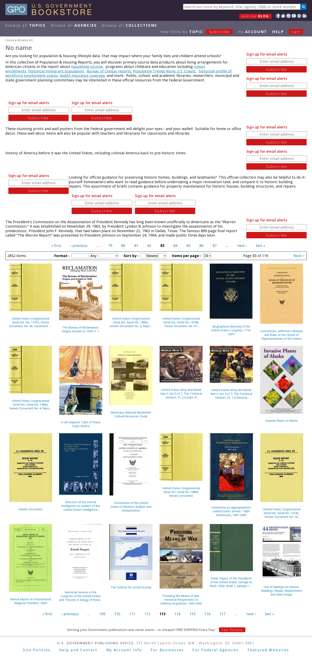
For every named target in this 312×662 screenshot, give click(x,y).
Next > (299, 255)
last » (260, 245)
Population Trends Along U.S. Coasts (164, 71)
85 (188, 245)
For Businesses (167, 649)
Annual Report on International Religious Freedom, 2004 (30, 601)
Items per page (186, 255)
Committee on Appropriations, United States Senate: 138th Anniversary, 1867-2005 (231, 511)
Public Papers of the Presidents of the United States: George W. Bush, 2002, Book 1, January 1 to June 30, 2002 (231, 582)
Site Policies (36, 649)
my (252, 31)
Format (61, 255)
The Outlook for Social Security (131, 587)
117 (222, 613)
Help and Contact (78, 649)
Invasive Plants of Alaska (281, 420)
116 (207, 613)
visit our (255, 16)
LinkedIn (304, 16)
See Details (232, 630)
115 (192, 613)
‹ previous (78, 245)
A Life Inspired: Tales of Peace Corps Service (80, 424)
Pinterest (299, 16)
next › (242, 245)
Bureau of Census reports (109, 71)
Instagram (288, 16)
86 (201, 245)
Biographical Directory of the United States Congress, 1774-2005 (231, 330)
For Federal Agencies (215, 649)
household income (87, 66)
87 (214, 245)
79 (110, 245)
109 (102, 613)
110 (117, 613)
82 (149, 245)
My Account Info (124, 649)
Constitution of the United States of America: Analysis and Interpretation (130, 506)
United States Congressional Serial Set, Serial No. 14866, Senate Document (181, 492)
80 (123, 245)
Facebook (278, 16)
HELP (278, 31)
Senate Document (30, 509)
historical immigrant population (56, 71)
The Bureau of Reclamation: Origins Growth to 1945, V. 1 (80, 329)
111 (132, 613)
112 (147, 613)
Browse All (25, 25)
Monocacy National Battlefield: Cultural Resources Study (131, 414)
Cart (296, 31)
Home (9, 40)
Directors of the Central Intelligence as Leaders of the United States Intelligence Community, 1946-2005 (80, 505)
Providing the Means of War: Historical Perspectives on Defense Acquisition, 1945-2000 (181, 599)
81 (136, 245)
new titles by (199, 31)
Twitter (283, 16)
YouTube (294, 16)
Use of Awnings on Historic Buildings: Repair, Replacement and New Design (281, 590)
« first (56, 245)
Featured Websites (268, 649)
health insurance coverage (82, 75)
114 (177, 613)
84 (175, 245)
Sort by (130, 255)
